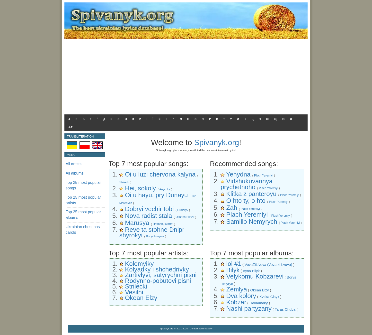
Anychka (164, 189)
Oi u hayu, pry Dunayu (156, 195)
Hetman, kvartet (163, 224)
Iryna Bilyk (251, 271)
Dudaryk (182, 210)
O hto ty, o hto (246, 200)
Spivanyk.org (216, 142)
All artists (73, 164)
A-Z (70, 127)
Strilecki (124, 182)
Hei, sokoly (140, 188)
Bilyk (233, 270)
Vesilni (134, 292)
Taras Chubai (285, 309)
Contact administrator (201, 328)
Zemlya (236, 289)
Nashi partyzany (249, 308)
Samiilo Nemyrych (251, 221)
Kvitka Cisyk (269, 297)
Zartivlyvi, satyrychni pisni (161, 275)
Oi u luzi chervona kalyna (160, 174)
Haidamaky (258, 303)
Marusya (137, 222)
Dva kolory (241, 295)
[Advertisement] (186, 75)
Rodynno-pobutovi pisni (158, 280)
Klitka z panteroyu (251, 193)
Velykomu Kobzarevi (255, 276)
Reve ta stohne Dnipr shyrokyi (151, 232)
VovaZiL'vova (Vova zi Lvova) (268, 264)
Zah (231, 207)
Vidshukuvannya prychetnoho (247, 183)
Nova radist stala (148, 215)
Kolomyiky (139, 263)
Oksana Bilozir (185, 217)
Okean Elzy (141, 297)
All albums (75, 173)
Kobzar (236, 302)
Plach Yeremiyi (263, 175)
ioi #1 (233, 263)
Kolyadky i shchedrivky (157, 269)
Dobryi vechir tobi (149, 209)
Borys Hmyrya (155, 236)
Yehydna (238, 174)
